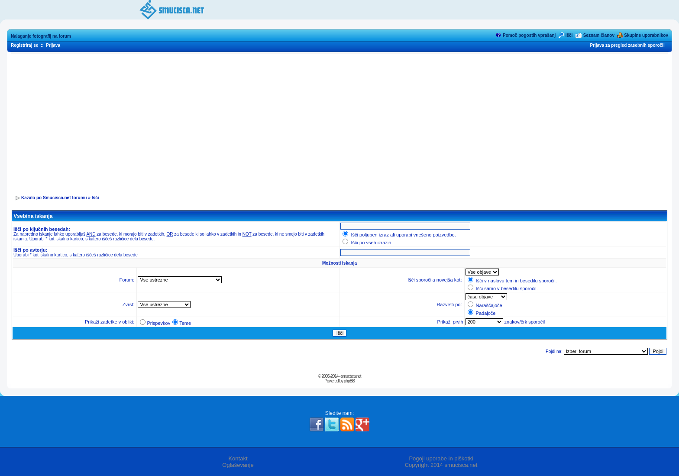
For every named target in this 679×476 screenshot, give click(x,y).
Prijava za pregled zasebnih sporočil (627, 45)
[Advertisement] (339, 121)
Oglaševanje (237, 465)
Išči (569, 35)
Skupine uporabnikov (646, 35)
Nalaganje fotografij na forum (41, 36)
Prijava (53, 45)
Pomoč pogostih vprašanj (529, 35)
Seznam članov (598, 35)
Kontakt (237, 458)
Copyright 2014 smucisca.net (441, 465)
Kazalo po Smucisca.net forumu (54, 197)
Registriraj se (24, 45)
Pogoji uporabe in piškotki (441, 458)
